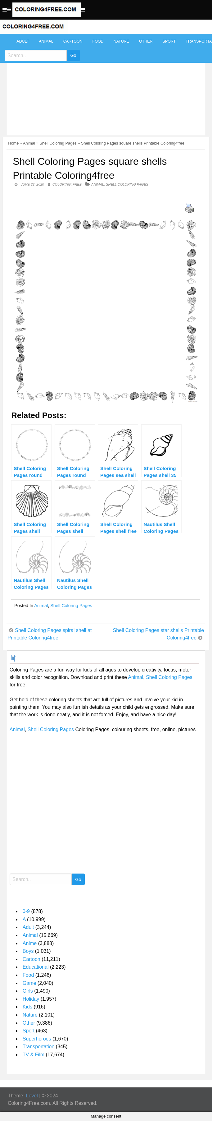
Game (29, 983)
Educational (36, 967)
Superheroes (37, 1038)
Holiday (31, 999)
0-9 (26, 911)
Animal (46, 41)
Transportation (39, 1046)
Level (32, 1095)
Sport (169, 41)
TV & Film (33, 1054)
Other (146, 41)
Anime (30, 943)
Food (98, 41)
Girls (28, 991)
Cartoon (73, 41)
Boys (28, 951)
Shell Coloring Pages (58, 143)
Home (13, 143)
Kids (27, 1006)
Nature (121, 41)
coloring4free (67, 184)
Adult (22, 41)
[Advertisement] (104, 81)
